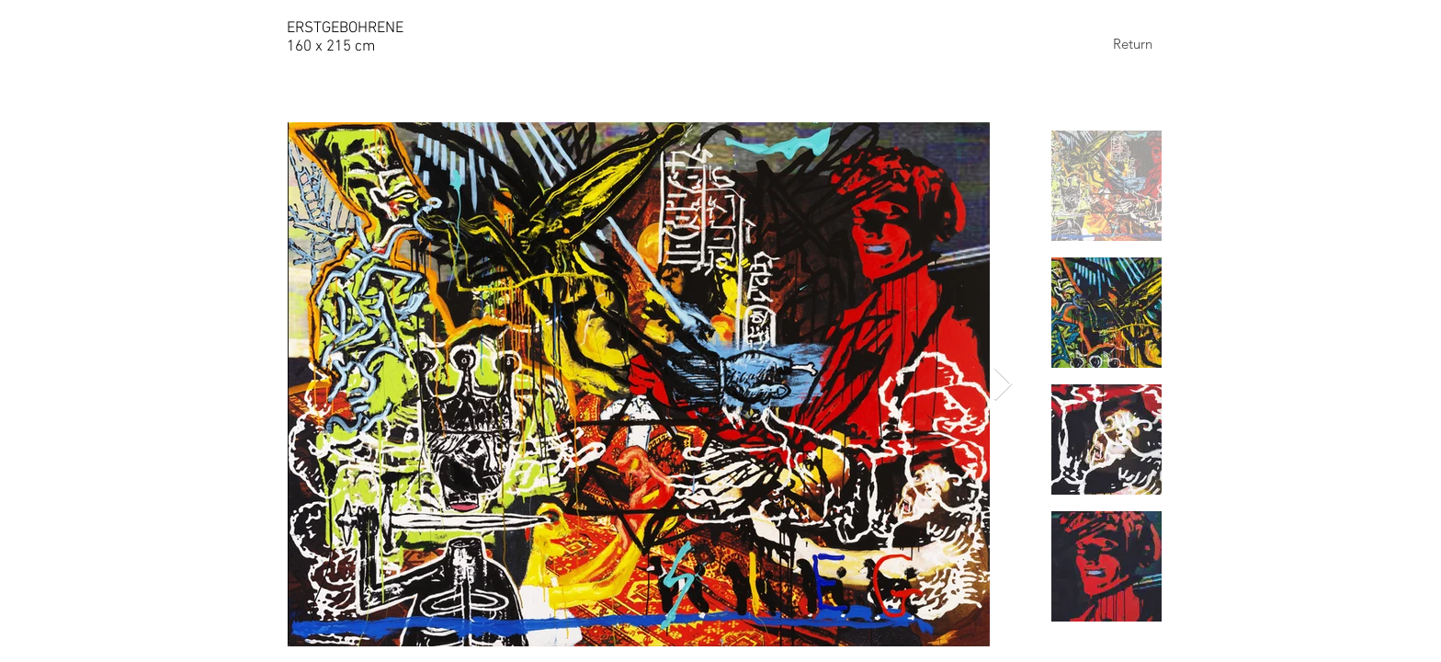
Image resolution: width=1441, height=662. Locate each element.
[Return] (1132, 43)
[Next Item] (1003, 385)
